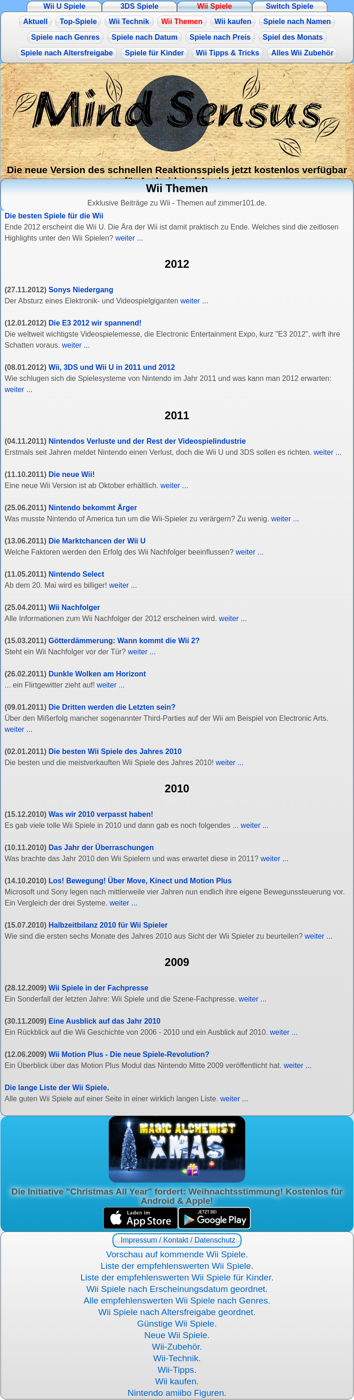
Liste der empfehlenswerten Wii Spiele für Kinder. (176, 1277)
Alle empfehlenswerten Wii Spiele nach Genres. (176, 1300)
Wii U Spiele (64, 6)
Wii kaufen (232, 21)
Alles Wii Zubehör (302, 53)
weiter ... (129, 238)
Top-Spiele (78, 21)
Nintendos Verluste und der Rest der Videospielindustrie (147, 441)
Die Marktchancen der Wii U (97, 541)
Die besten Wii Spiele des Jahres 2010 (115, 751)
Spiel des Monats (293, 37)
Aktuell (35, 21)
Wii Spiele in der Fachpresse (98, 988)
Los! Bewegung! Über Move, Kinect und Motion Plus (139, 881)
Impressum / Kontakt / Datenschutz (176, 1240)
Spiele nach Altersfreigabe (67, 53)
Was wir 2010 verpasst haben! (100, 814)
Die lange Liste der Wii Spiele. (57, 1088)
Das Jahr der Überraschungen (101, 847)
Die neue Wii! (71, 474)
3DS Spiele (139, 6)
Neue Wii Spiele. (177, 1335)
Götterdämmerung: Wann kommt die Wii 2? (124, 641)
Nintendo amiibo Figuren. (177, 1393)
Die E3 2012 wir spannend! (95, 323)
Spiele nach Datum (144, 37)
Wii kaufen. (177, 1381)
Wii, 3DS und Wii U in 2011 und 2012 (111, 367)
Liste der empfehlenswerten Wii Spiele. (177, 1266)
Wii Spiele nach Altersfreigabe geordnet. (176, 1312)
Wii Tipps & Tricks (227, 53)
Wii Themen (182, 21)
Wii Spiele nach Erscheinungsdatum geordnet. (177, 1289)
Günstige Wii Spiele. (177, 1323)
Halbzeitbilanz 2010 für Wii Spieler (108, 925)
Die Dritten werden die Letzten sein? (112, 707)
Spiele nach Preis (220, 37)
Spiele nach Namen (297, 21)
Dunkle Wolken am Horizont (97, 674)
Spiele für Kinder (154, 53)
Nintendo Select (76, 574)
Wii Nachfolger (74, 607)
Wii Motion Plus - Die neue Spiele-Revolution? (128, 1054)
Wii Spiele (214, 6)
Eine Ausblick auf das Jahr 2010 (104, 1021)
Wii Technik (129, 21)
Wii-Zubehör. (177, 1347)
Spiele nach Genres (65, 37)
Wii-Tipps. (177, 1370)
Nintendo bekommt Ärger (92, 508)
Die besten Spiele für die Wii (54, 216)
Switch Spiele (289, 6)
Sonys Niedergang (80, 290)
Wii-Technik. (177, 1358)
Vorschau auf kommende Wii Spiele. (177, 1254)
